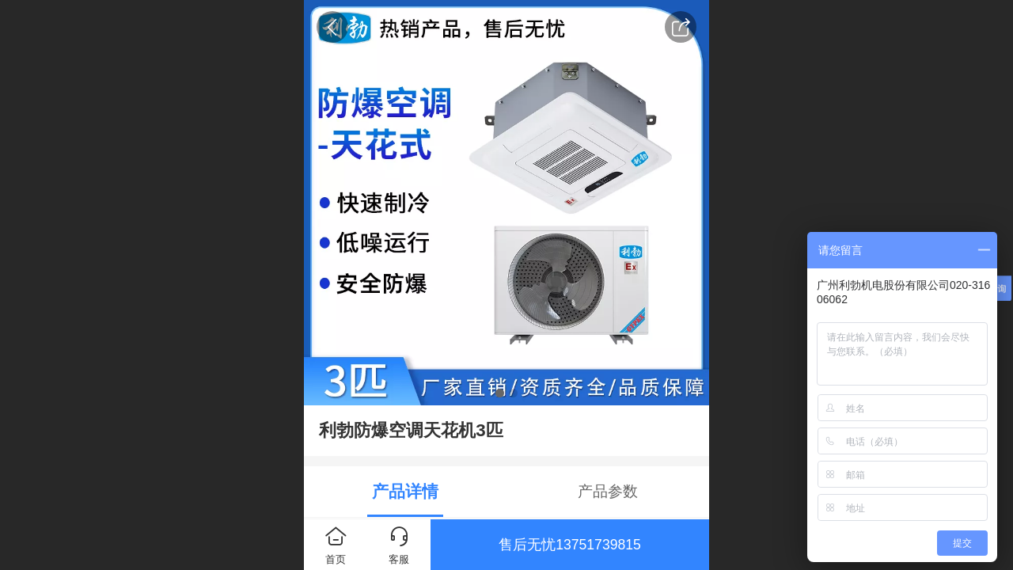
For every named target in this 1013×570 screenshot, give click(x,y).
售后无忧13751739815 (570, 545)
